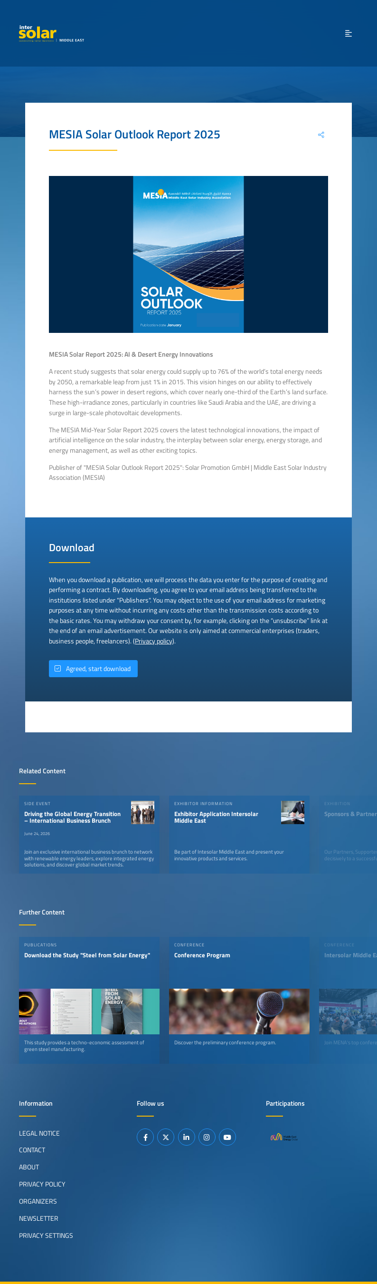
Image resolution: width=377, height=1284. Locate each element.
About (29, 1167)
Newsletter (38, 1218)
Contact (32, 1150)
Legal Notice (39, 1133)
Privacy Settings (46, 1235)
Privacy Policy (42, 1184)
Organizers (38, 1201)
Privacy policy (153, 641)
